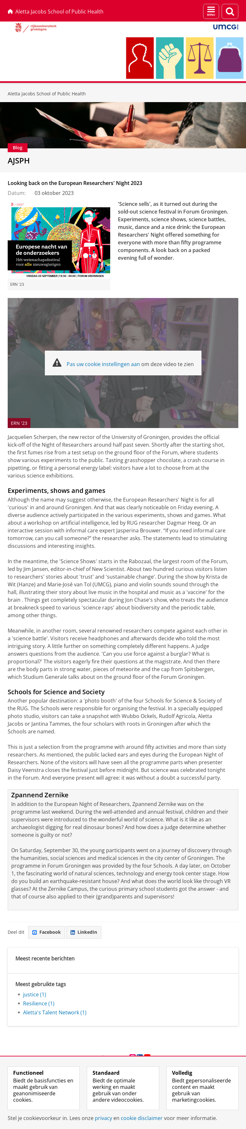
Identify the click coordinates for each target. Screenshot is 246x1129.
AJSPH (19, 160)
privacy (103, 1118)
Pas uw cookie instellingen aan (103, 364)
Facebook (46, 932)
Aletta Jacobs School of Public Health (55, 11)
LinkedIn (83, 932)
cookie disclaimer (142, 1118)
